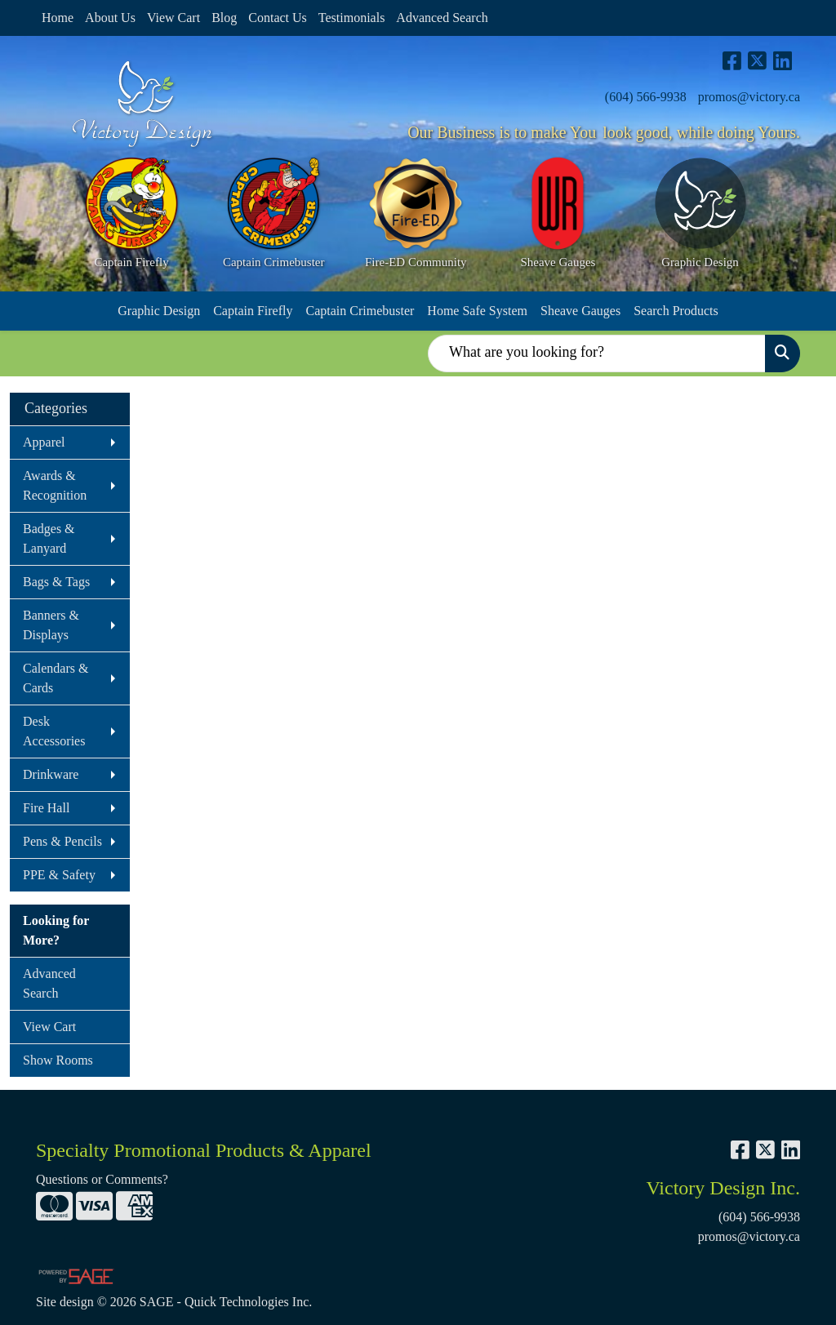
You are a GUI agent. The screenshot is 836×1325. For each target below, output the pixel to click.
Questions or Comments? (102, 1179)
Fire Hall (46, 808)
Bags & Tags (56, 582)
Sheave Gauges (580, 311)
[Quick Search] (597, 353)
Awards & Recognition (55, 485)
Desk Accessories (54, 731)
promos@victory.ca (749, 97)
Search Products (676, 311)
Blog (224, 17)
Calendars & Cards (55, 678)
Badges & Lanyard (49, 538)
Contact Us (277, 17)
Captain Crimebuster (359, 311)
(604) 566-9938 (646, 97)
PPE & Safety (59, 875)
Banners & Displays (51, 625)
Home (57, 17)
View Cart (173, 17)
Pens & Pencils (62, 841)
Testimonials (351, 17)
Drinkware (50, 774)
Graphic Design (159, 311)
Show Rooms (58, 1060)
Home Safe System (477, 311)
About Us (110, 17)
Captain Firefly (252, 311)
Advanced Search (441, 17)
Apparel (44, 442)
